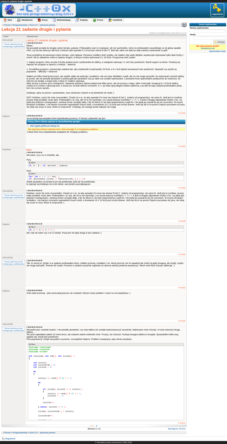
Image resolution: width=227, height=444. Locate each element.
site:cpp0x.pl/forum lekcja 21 (44, 126)
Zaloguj (219, 42)
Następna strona (177, 429)
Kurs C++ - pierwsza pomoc (42, 25)
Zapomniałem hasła (217, 51)
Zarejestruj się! (208, 48)
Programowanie (20, 25)
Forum (7, 25)
